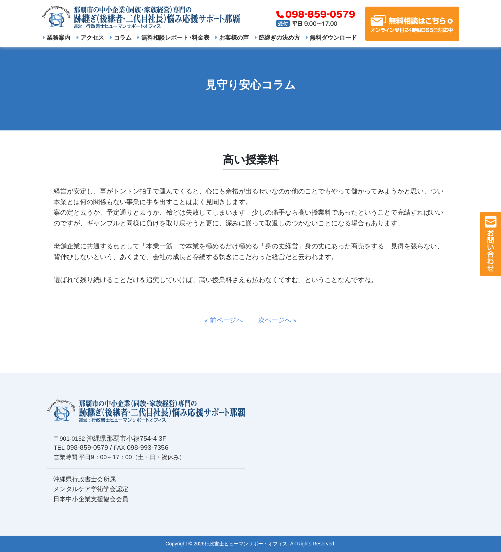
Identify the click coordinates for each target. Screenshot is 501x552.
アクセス (90, 37)
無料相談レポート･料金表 (173, 37)
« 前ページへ (226, 320)
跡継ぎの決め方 (277, 37)
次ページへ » (274, 320)
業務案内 (56, 37)
